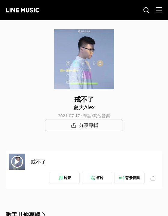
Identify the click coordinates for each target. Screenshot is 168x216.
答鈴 (97, 177)
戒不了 (38, 161)
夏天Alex (84, 107)
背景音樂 (129, 177)
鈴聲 (64, 177)
